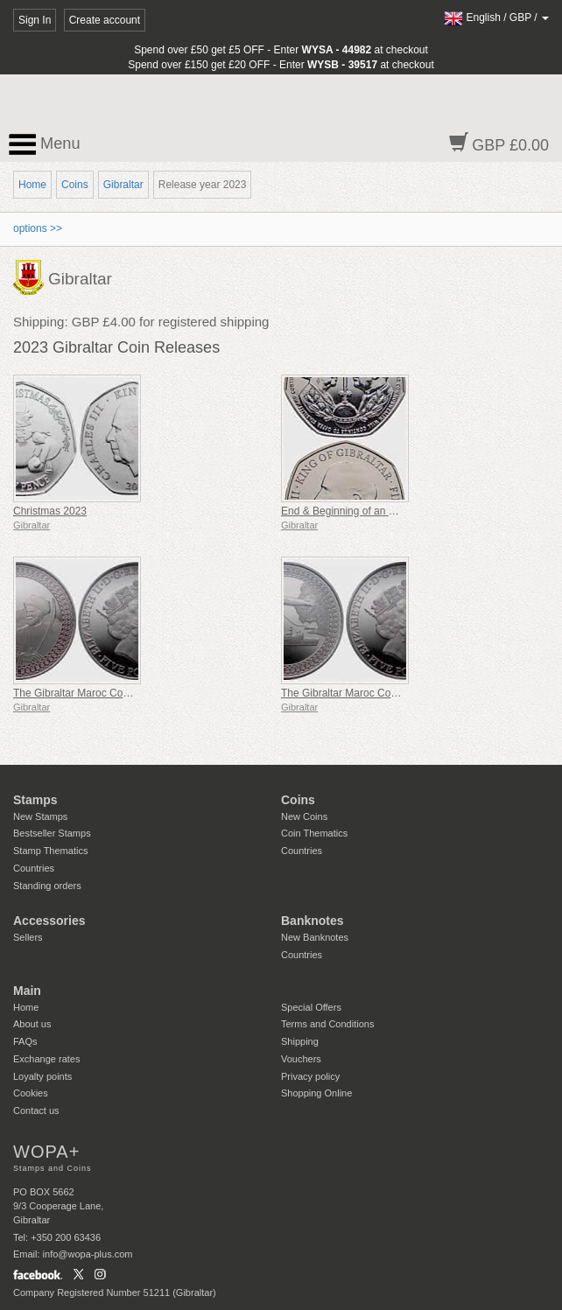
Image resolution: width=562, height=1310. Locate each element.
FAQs (25, 1041)
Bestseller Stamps (52, 833)
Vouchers (301, 1059)
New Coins (304, 816)
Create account (104, 20)
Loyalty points (42, 1076)
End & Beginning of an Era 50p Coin (365, 511)
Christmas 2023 (50, 511)
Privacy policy (310, 1076)
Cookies (30, 1093)
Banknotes (312, 921)
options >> (37, 228)
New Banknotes (314, 937)
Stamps (35, 800)
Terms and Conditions (327, 1024)
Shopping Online (316, 1093)
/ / (496, 17)
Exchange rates (46, 1059)
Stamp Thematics (50, 850)
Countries (33, 868)
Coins (74, 185)
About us (32, 1024)
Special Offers (311, 1007)
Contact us (36, 1110)
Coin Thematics (314, 833)
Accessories (49, 921)
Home (32, 185)
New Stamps (40, 816)
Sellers (28, 937)
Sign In (34, 20)
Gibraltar (123, 185)
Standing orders (47, 885)
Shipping (300, 1041)
